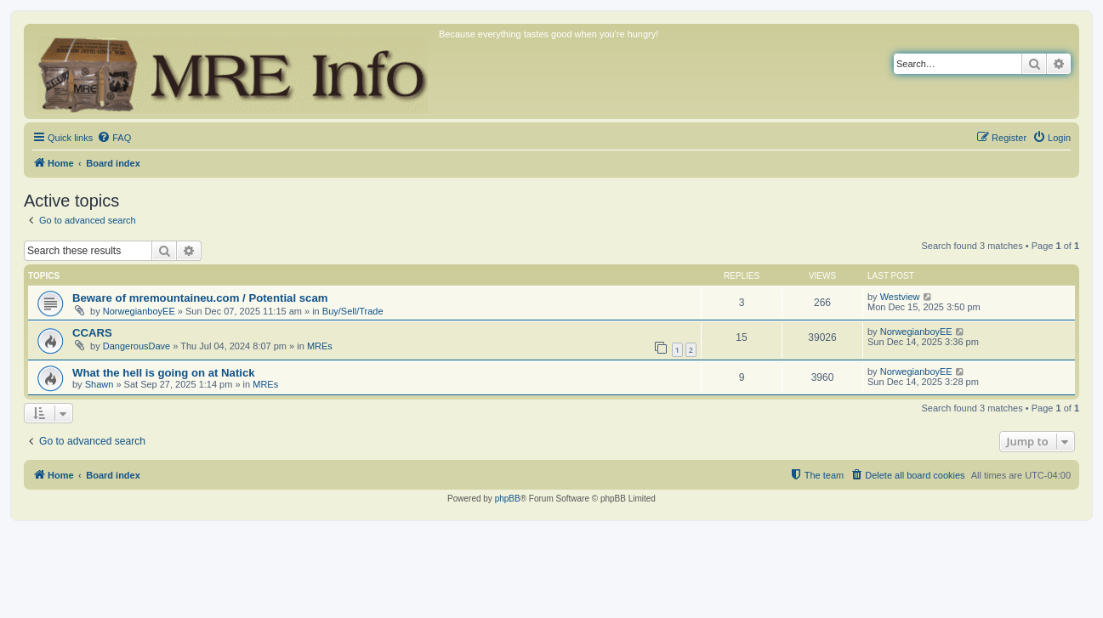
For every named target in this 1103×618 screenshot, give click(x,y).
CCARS (92, 332)
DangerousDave (137, 346)
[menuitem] (114, 138)
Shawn (99, 384)
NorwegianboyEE (139, 311)
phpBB (507, 498)
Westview (900, 297)
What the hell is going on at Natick (163, 372)
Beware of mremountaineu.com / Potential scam (199, 298)
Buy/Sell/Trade (353, 311)
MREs (320, 346)
